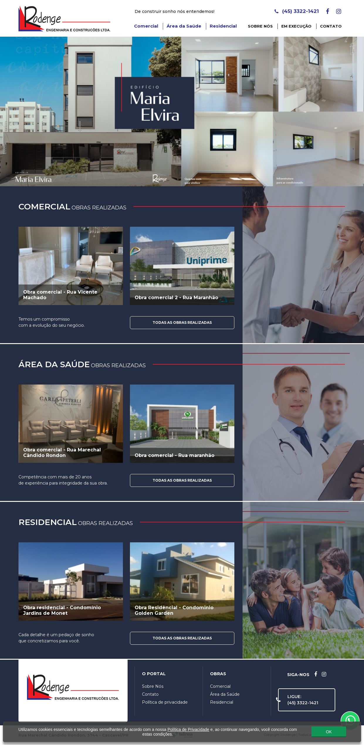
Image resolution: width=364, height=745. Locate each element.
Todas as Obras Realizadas (182, 322)
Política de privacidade (165, 702)
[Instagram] (338, 11)
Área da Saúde (184, 26)
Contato (331, 26)
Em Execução (296, 26)
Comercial (146, 26)
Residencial (223, 26)
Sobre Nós (260, 26)
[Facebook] (327, 11)
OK (329, 730)
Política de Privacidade (188, 728)
